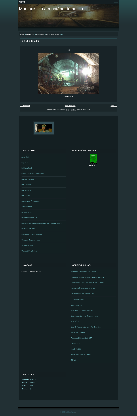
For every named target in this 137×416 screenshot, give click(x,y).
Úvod (22, 34)
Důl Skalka (40, 34)
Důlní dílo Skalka (52, 34)
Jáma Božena (27, 207)
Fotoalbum (30, 34)
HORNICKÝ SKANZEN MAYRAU (83, 288)
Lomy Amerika (76, 305)
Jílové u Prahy (27, 212)
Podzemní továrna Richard (32, 234)
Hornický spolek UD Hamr (81, 355)
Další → (114, 106)
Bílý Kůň (25, 163)
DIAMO (74, 360)
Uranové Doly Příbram (30, 251)
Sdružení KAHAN (77, 299)
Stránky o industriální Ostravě (82, 310)
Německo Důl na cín (29, 218)
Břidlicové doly (27, 168)
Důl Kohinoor (26, 185)
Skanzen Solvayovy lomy (31, 240)
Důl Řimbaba (26, 190)
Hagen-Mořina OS (78, 332)
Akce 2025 (26, 157)
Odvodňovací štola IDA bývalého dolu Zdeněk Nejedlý (42, 223)
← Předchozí (25, 106)
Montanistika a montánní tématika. (51, 8)
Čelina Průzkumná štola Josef (33, 174)
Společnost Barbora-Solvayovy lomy (85, 316)
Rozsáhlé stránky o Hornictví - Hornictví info (87, 277)
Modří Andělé (76, 349)
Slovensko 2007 (28, 245)
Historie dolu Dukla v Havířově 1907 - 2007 (87, 283)
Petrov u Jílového (28, 229)
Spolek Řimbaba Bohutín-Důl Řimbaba (85, 327)
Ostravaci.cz (75, 344)
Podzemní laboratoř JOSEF (81, 338)
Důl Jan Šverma (28, 179)
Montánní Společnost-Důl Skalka (83, 272)
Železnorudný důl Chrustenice (82, 294)
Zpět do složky (70, 106)
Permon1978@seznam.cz (31, 271)
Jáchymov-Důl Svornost (31, 201)
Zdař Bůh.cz (75, 321)
